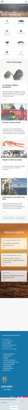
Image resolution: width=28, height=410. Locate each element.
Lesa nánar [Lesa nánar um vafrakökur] (4, 402)
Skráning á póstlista (9, 218)
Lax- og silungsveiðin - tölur (11, 362)
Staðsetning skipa (8, 368)
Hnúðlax (5, 358)
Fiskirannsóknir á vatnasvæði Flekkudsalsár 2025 (11, 244)
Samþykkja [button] (14, 407)
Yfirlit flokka (14, 289)
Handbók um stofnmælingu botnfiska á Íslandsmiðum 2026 (14, 276)
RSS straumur (7, 370)
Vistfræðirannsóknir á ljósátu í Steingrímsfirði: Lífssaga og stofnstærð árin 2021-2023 (13, 260)
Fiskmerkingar (7, 356)
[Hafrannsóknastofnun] (3, 2)
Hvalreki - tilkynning (9, 360)
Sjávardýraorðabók (8, 364)
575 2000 (8, 343)
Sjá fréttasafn (20, 218)
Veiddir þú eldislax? (9, 354)
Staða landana (7, 366)
